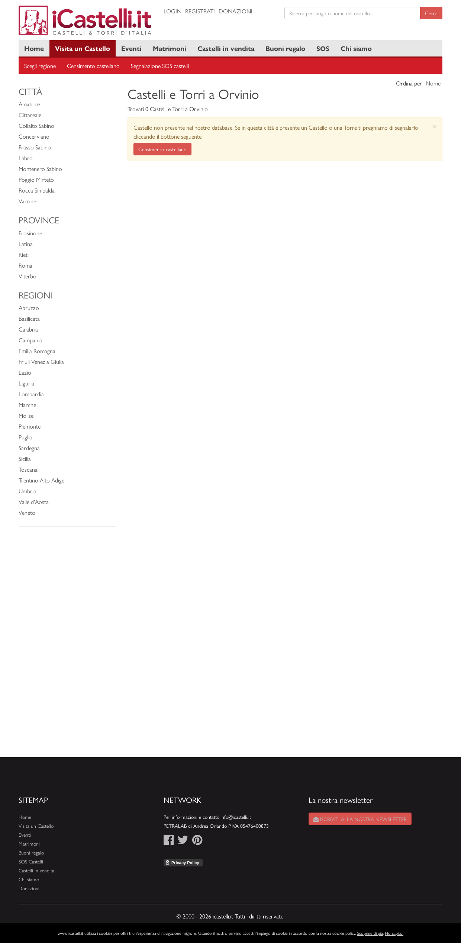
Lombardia (31, 394)
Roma (25, 265)
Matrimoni (169, 48)
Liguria (26, 383)
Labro (26, 158)
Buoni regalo (285, 48)
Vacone (27, 201)
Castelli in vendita (225, 48)
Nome (433, 83)
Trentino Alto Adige (41, 480)
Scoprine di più (370, 933)
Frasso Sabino (35, 147)
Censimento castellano (93, 65)
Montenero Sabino (40, 168)
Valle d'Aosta (34, 501)
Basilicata (29, 318)
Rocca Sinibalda (37, 190)
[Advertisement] (67, 645)
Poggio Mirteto (36, 179)
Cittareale (30, 114)
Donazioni (235, 11)
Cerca (431, 13)
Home (34, 48)
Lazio (25, 372)
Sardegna (29, 447)
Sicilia (25, 458)
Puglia (25, 437)
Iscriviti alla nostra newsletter (360, 819)
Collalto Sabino (36, 125)
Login (172, 11)
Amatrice (29, 104)
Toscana (28, 469)
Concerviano (34, 136)
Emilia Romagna (37, 350)
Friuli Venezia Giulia (41, 361)
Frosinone (30, 233)
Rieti (24, 254)
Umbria (27, 491)
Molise (26, 415)
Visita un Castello (82, 48)
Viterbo (27, 276)
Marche (27, 404)
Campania (30, 340)
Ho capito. (394, 933)
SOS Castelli (31, 861)
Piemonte (30, 426)
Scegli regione (40, 65)
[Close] (434, 126)
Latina (26, 243)
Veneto (27, 512)
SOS (322, 48)
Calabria (28, 329)
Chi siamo (356, 48)
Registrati (200, 11)
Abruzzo (29, 307)
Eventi (131, 48)
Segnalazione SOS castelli (160, 65)
